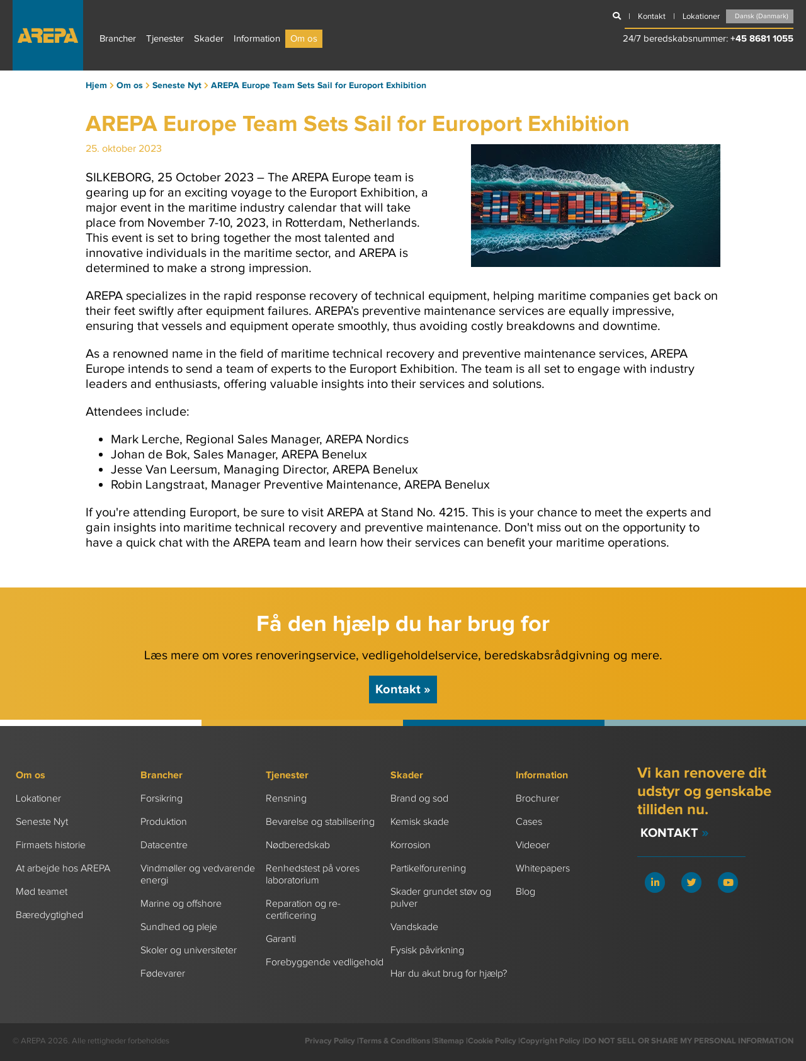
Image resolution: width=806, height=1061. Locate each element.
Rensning (286, 799)
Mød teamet (41, 892)
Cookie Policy (492, 1041)
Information (257, 38)
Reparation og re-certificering (303, 910)
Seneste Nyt (42, 822)
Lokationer (38, 799)
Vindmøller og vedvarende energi (197, 875)
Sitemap (449, 1041)
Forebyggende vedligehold (324, 962)
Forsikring (161, 799)
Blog (525, 892)
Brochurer (537, 799)
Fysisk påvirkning (427, 950)
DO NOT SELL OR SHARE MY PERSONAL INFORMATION (688, 1041)
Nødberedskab (298, 845)
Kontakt (403, 689)
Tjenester (165, 38)
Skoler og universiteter (188, 950)
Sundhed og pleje (178, 927)
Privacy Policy (330, 1041)
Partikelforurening (428, 869)
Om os (303, 38)
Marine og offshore (181, 904)
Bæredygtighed (49, 915)
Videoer (533, 845)
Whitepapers (543, 869)
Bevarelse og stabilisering (320, 822)
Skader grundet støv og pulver (440, 898)
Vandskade (414, 927)
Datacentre (164, 845)
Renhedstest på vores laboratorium (313, 875)
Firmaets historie (51, 845)
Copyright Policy (550, 1041)
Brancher (117, 38)
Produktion (163, 822)
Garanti (281, 939)
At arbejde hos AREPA (63, 869)
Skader (209, 38)
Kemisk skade (419, 822)
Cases (529, 822)
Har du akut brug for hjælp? (448, 974)
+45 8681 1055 (761, 39)
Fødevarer (162, 974)
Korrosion (410, 845)
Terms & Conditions (394, 1041)
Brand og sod (419, 799)
